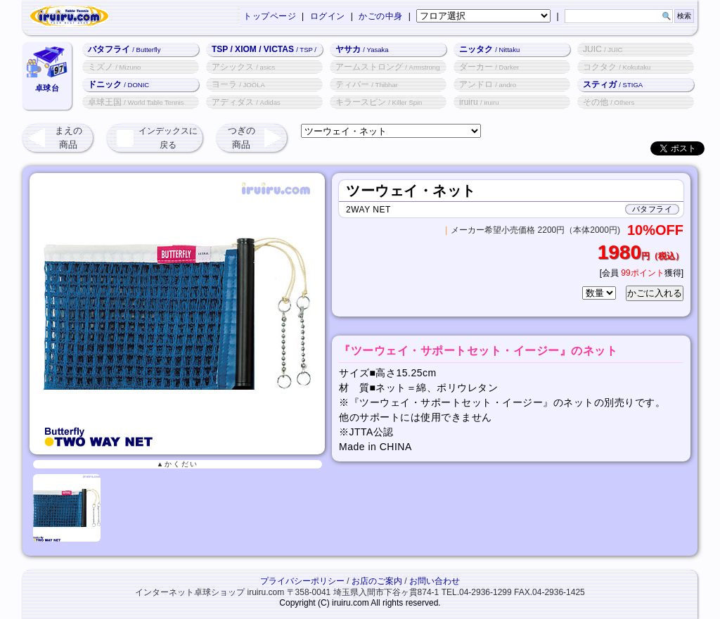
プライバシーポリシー (302, 581)
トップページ (269, 16)
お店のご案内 (377, 581)
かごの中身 (381, 16)
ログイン (327, 16)
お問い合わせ (434, 581)
